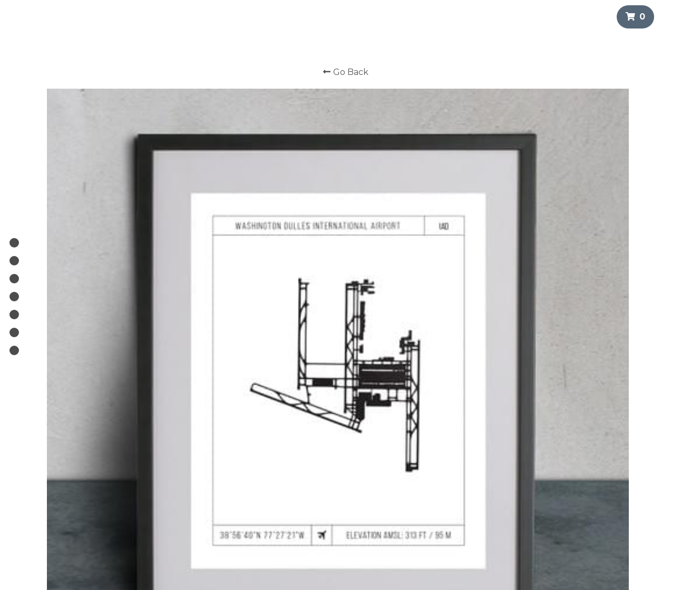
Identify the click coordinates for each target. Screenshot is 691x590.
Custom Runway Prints (317, 468)
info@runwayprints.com (434, 468)
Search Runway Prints (315, 478)
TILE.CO (292, 505)
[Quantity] (535, 314)
